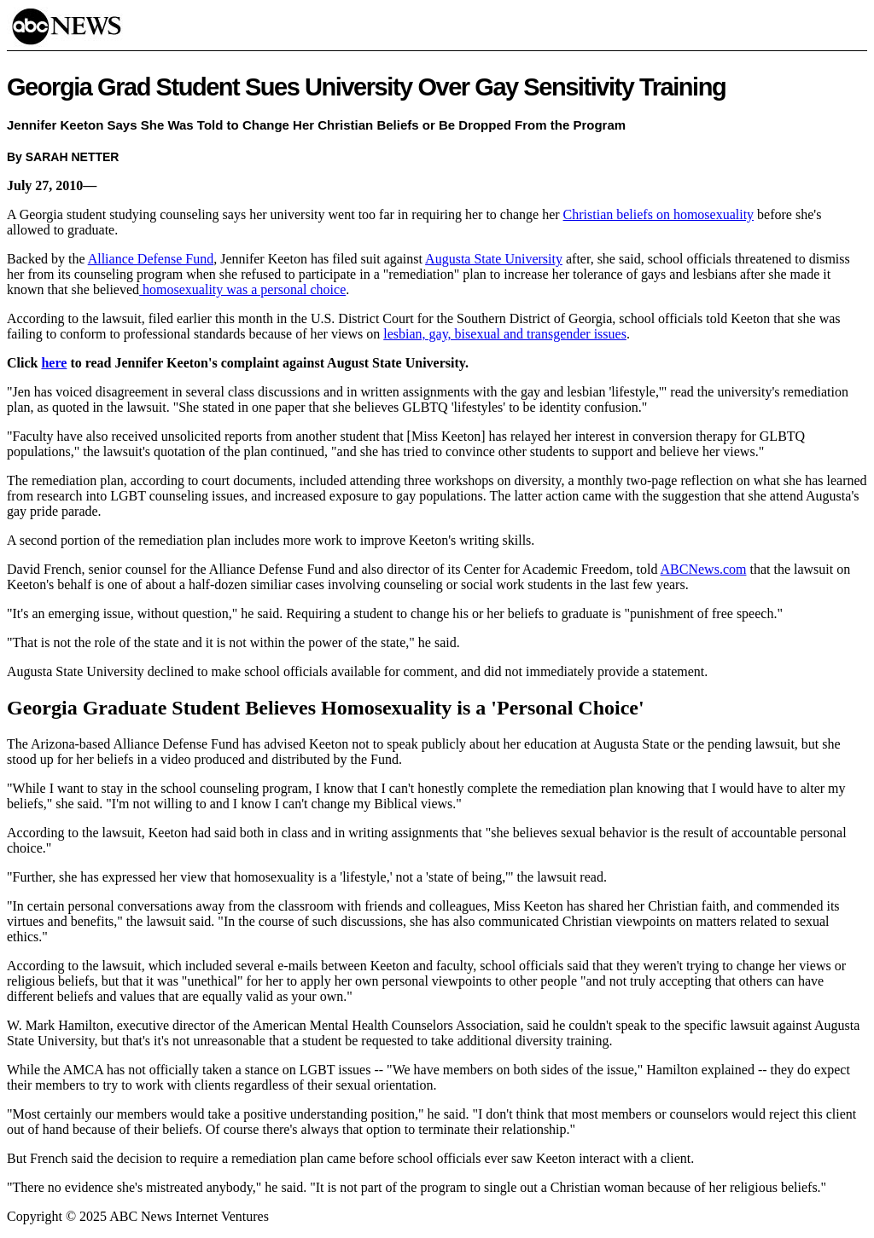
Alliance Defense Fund (151, 259)
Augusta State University (493, 259)
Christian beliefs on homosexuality (659, 214)
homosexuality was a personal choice (242, 289)
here (54, 363)
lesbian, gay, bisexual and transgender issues (504, 334)
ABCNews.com (704, 569)
